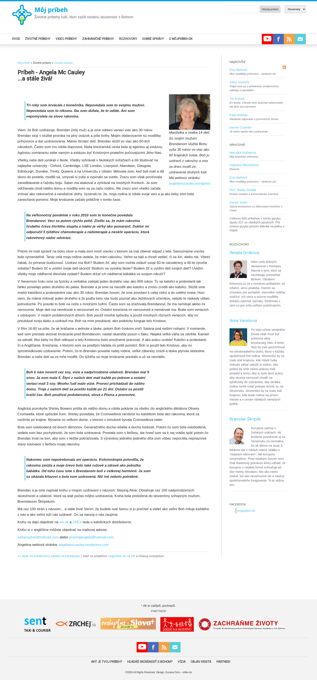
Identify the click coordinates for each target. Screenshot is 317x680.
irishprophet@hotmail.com (38, 537)
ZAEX (77, 522)
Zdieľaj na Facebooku (65, 556)
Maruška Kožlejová (243, 152)
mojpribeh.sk (246, 510)
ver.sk (64, 522)
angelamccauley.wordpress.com (194, 183)
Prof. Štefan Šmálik (243, 190)
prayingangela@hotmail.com (91, 537)
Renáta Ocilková (244, 252)
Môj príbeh (51, 9)
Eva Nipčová (238, 69)
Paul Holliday (239, 115)
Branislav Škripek (245, 419)
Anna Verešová (243, 320)
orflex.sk (187, 672)
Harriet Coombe (240, 127)
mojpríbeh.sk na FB (121, 556)
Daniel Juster (239, 202)
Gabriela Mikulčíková (244, 165)
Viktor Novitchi (239, 82)
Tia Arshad (237, 98)
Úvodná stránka (63, 62)
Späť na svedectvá (35, 556)
